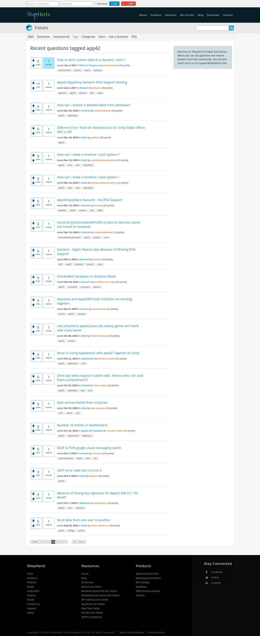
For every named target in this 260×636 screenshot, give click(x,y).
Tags (75, 37)
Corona (84, 309)
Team (30, 573)
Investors (32, 578)
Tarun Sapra (100, 385)
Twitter (215, 577)
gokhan (95, 137)
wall (82, 390)
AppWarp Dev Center (93, 604)
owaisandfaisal (102, 110)
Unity (84, 137)
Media (30, 586)
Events (30, 599)
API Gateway (143, 582)
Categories (88, 37)
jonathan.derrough (104, 282)
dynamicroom (64, 70)
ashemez (97, 453)
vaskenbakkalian (103, 232)
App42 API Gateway (92, 430)
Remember (102, 4)
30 (74, 542)
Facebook (217, 572)
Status (30, 612)
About (143, 15)
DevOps (140, 595)
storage (71, 530)
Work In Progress (89, 65)
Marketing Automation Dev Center (100, 595)
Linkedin (216, 583)
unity (70, 165)
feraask (97, 88)
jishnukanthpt (110, 65)
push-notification (65, 458)
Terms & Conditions (132, 632)
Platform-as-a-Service (148, 591)
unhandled (72, 287)
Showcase (213, 15)
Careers (31, 595)
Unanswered (61, 37)
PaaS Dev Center (90, 608)
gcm (88, 458)
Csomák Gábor (115, 430)
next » (82, 542)
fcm (95, 458)
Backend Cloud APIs (147, 573)
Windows (84, 503)
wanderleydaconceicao (103, 160)
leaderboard (73, 436)
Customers (33, 591)
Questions (43, 37)
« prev (34, 542)
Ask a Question (118, 37)
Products (155, 15)
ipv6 (92, 93)
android (77, 70)
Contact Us (33, 604)
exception (85, 287)
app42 (87, 70)
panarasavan (99, 309)
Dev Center (187, 15)
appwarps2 (73, 363)
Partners (31, 582)
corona (61, 314)
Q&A (31, 37)
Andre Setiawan (99, 335)
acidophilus (100, 503)
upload (81, 530)
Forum (41, 27)
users (106, 237)
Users (102, 37)
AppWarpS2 (87, 358)
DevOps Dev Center (92, 612)
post (78, 165)
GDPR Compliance (91, 617)
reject (100, 264)
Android (85, 110)
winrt (70, 508)
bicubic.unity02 (106, 358)
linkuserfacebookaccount (69, 237)
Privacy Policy (156, 632)
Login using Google (128, 3)
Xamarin (84, 88)
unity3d (71, 341)
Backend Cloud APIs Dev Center (99, 591)
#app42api (72, 115)
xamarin (82, 93)
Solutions (171, 15)
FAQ (134, 37)
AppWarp (141, 586)
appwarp (97, 70)
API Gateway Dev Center (94, 599)
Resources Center (91, 586)
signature (80, 508)
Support (31, 608)
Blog (200, 15)
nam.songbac (98, 408)
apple (100, 93)
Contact (228, 15)
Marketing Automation (148, 578)
